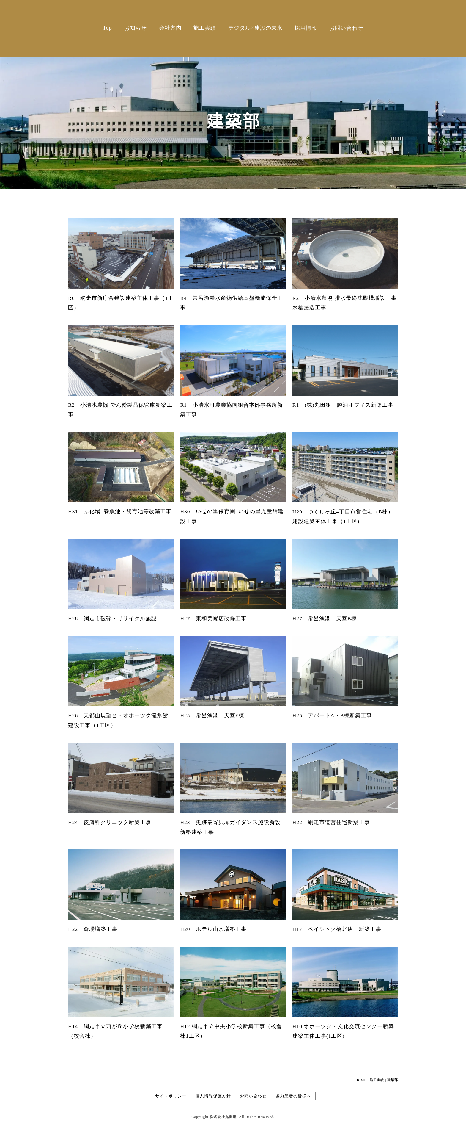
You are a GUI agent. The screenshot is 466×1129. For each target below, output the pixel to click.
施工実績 (204, 28)
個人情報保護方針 (213, 1096)
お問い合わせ (346, 28)
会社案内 (170, 28)
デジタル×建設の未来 (255, 28)
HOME (360, 1080)
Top (107, 28)
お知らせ (135, 28)
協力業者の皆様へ (293, 1096)
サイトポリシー (170, 1096)
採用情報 (306, 28)
